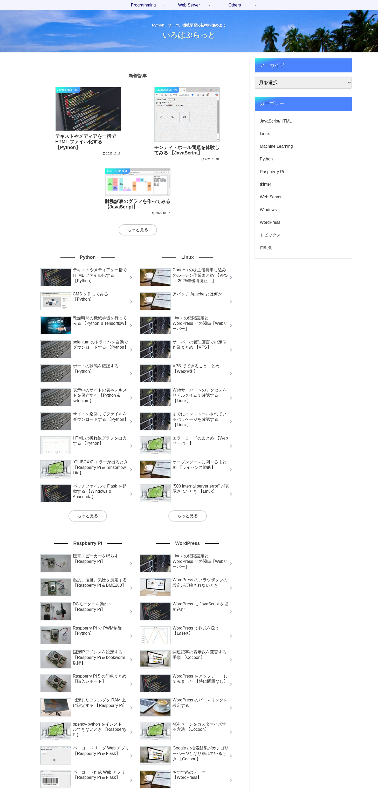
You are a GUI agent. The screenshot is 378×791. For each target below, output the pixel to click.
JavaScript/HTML (276, 121)
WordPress (270, 222)
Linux (265, 133)
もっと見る (137, 172)
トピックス (270, 235)
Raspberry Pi (272, 172)
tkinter (265, 184)
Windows (268, 209)
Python (266, 159)
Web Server (271, 197)
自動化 (266, 247)
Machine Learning (276, 146)
